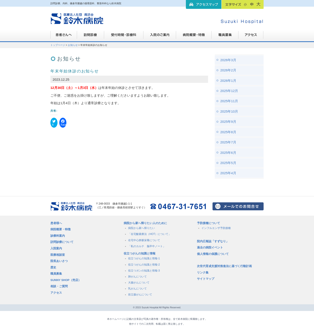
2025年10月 (229, 111)
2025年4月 (228, 173)
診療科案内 (57, 235)
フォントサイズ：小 (245, 4)
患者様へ (56, 223)
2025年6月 (228, 152)
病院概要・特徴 (194, 36)
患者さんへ (63, 36)
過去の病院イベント (210, 247)
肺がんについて (137, 276)
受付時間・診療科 (123, 36)
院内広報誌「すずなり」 (213, 241)
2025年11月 (229, 101)
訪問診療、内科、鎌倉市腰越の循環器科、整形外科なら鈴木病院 (77, 18)
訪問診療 (90, 36)
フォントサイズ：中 (252, 4)
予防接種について (208, 223)
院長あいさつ (59, 261)
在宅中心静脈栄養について (144, 240)
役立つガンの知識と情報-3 (144, 270)
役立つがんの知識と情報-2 (144, 264)
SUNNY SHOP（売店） (65, 280)
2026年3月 (228, 60)
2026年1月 (228, 80)
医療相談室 (57, 254)
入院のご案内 (159, 36)
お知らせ (73, 45)
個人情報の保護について (213, 254)
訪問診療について (62, 242)
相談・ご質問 (59, 286)
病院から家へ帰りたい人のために (145, 223)
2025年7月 (228, 142)
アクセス (56, 292)
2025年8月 (228, 132)
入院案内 (56, 248)
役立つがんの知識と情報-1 (144, 258)
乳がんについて (137, 288)
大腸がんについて (138, 282)
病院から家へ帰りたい (141, 228)
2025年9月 (228, 121)
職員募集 (225, 36)
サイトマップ (205, 278)
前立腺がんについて (140, 294)
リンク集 (203, 272)
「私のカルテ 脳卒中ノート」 (146, 246)
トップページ (57, 45)
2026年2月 (228, 70)
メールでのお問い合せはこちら (238, 206)
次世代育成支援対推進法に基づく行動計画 (224, 266)
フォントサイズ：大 (258, 4)
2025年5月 (228, 163)
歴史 (53, 267)
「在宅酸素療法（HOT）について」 (149, 234)
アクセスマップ (203, 4)
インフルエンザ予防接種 (216, 228)
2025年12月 (229, 91)
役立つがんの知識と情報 (139, 253)
